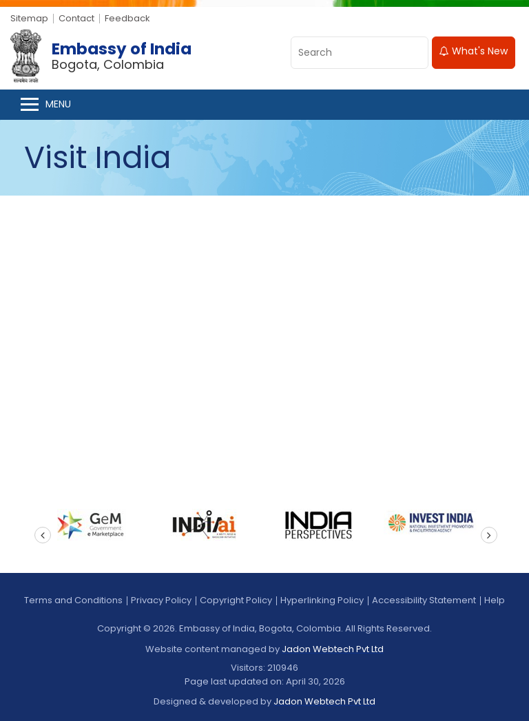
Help (494, 600)
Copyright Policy (236, 600)
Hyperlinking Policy (322, 600)
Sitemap (29, 18)
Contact (76, 18)
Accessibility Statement (424, 600)
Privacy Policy (161, 600)
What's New (473, 51)
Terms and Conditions (73, 600)
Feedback (127, 18)
